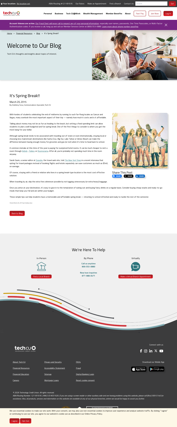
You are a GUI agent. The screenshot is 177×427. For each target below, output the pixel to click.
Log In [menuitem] (168, 13)
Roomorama (43, 151)
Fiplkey (32, 151)
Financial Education (21, 374)
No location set (23, 3)
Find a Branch (115, 3)
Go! (172, 3)
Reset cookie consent (85, 380)
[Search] (151, 3)
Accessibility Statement (54, 368)
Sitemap (47, 374)
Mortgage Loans (51, 380)
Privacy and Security (53, 362)
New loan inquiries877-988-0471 (88, 274)
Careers (16, 380)
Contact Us (129, 3)
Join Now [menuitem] (155, 13)
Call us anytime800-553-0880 (88, 265)
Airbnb (24, 151)
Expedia (39, 160)
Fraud (78, 368)
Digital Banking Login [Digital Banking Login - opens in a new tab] (85, 374)
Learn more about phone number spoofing (120, 26)
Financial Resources (21, 368)
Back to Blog (17, 213)
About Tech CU (19, 362)
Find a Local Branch (41, 276)
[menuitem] (11, 13)
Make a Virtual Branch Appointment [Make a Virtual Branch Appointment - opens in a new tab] (135, 276)
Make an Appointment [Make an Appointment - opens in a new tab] (96, 3)
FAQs (78, 362)
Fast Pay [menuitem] (140, 13)
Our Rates (80, 3)
